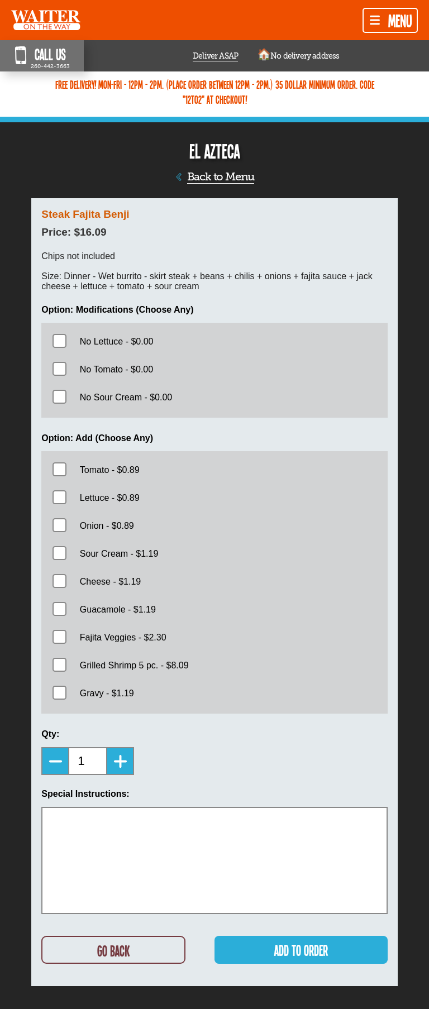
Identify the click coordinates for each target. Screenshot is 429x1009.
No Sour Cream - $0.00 (126, 397)
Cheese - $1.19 (110, 581)
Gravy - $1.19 (107, 693)
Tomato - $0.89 (110, 470)
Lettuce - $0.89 (110, 498)
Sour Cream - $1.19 (119, 553)
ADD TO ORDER (301, 950)
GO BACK (113, 950)
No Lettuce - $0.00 (117, 341)
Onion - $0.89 (107, 525)
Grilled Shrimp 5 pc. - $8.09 (134, 665)
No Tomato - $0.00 (116, 369)
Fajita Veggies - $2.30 (123, 637)
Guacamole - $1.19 (118, 609)
